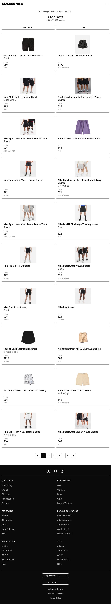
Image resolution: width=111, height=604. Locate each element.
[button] (107, 4)
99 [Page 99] (68, 455)
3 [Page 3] (53, 455)
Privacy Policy (55, 598)
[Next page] (73, 455)
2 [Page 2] (48, 455)
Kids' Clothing (65, 11)
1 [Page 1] (43, 455)
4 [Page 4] (59, 455)
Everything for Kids (47, 11)
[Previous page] (37, 455)
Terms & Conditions (55, 594)
